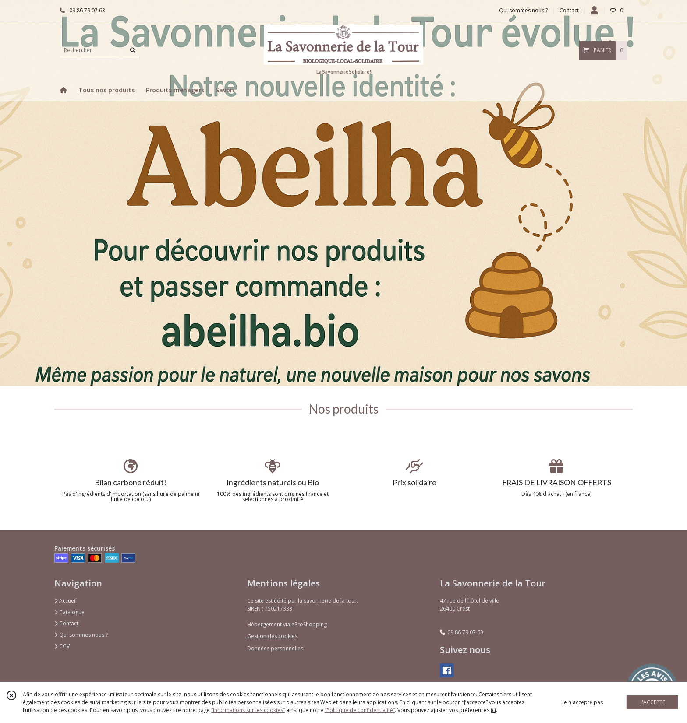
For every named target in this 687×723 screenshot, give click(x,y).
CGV (62, 646)
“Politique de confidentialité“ (360, 710)
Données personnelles (275, 648)
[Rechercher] (132, 50)
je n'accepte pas (583, 702)
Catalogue (69, 612)
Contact (569, 10)
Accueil (65, 600)
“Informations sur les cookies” (248, 710)
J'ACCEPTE (653, 702)
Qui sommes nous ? (81, 635)
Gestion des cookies (272, 636)
